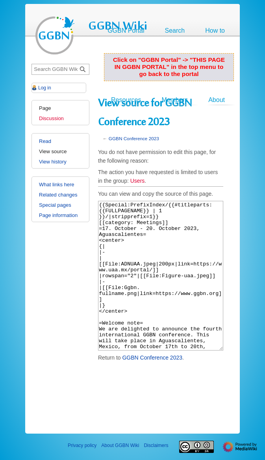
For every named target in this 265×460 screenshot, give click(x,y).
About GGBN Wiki (120, 445)
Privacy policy (82, 445)
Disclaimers (156, 445)
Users (137, 181)
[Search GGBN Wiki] (60, 69)
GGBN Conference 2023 (134, 138)
